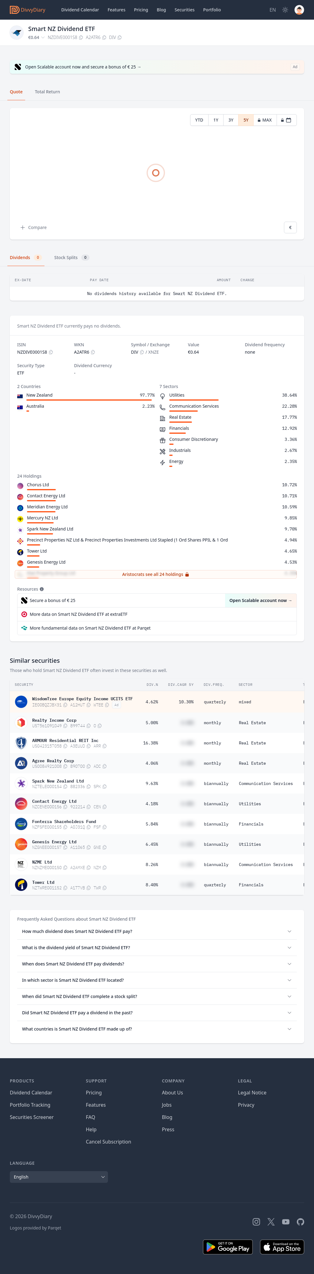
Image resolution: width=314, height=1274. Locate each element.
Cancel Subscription (108, 1141)
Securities (184, 10)
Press (168, 1129)
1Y (215, 120)
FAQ (90, 1117)
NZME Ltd (42, 861)
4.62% (152, 702)
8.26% (152, 864)
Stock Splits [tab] (72, 257)
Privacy (246, 1104)
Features (116, 10)
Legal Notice (252, 1092)
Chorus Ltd (38, 484)
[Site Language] (272, 10)
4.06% (152, 763)
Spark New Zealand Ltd (50, 529)
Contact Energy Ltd (46, 496)
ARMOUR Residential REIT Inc (65, 740)
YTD (199, 120)
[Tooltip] (41, 589)
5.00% (152, 722)
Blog (167, 1117)
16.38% (150, 743)
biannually (216, 783)
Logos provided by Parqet (35, 1228)
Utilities (250, 803)
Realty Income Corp (54, 720)
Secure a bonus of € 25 (52, 600)
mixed (245, 702)
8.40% (152, 885)
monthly (212, 722)
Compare (33, 227)
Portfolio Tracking (30, 1104)
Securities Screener (32, 1117)
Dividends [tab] (26, 257)
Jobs (167, 1104)
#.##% (187, 722)
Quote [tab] (16, 92)
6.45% (152, 844)
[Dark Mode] (285, 9)
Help (91, 1129)
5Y (245, 120)
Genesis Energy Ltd (46, 562)
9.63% (152, 783)
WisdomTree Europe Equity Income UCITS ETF (82, 698)
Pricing (141, 10)
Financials (251, 824)
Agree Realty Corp (53, 760)
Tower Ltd (37, 551)
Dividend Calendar (80, 10)
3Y (230, 120)
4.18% (152, 803)
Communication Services (266, 783)
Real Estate (252, 722)
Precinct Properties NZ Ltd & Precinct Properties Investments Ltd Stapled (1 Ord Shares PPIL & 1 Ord (127, 540)
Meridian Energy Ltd (47, 507)
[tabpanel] (157, 174)
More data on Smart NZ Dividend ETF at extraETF (79, 614)
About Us (172, 1092)
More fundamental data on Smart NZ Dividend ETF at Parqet (90, 628)
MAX (264, 120)
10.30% (186, 702)
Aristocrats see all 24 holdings (155, 574)
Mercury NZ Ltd (42, 518)
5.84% (152, 824)
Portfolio (212, 10)
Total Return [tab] (47, 92)
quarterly (215, 702)
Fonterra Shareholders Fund (64, 821)
